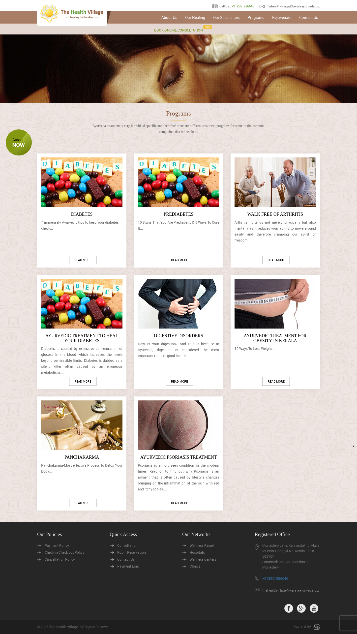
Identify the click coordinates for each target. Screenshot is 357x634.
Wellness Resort (202, 545)
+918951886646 (243, 6)
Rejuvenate (281, 17)
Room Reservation (131, 552)
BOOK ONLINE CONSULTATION (178, 30)
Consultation (127, 545)
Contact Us (308, 17)
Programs (256, 17)
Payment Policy (57, 545)
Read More (82, 260)
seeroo (316, 627)
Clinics (195, 566)
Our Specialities (226, 17)
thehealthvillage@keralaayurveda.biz (293, 6)
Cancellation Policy (60, 559)
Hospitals (197, 552)
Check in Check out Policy (64, 552)
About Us (169, 17)
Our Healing (195, 17)
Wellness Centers (203, 559)
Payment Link (128, 566)
